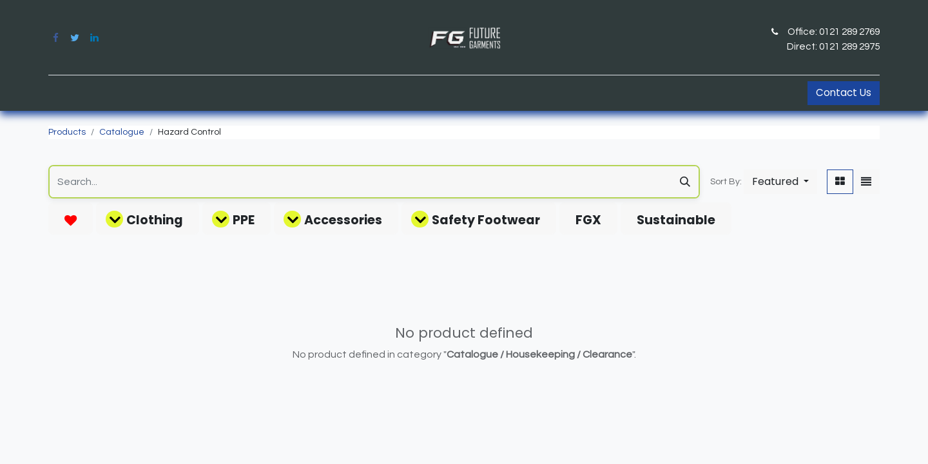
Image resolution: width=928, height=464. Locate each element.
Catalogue (121, 132)
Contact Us (843, 92)
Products (67, 132)
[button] (780, 181)
